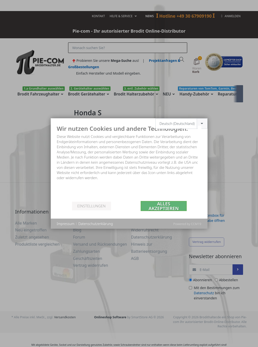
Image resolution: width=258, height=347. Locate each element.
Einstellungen (91, 205)
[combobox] (181, 123)
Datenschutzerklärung (95, 223)
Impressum (65, 223)
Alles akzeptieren (164, 206)
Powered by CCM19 (187, 224)
